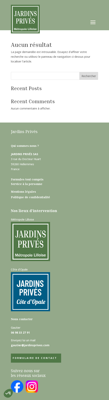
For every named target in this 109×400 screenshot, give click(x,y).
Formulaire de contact (35, 358)
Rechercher (89, 76)
